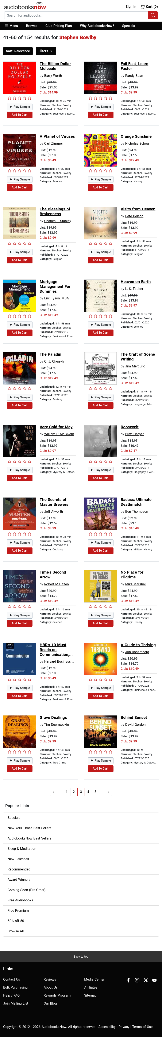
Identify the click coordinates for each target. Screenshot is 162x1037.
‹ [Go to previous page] (60, 792)
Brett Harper (134, 434)
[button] (13, 26)
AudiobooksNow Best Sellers (29, 838)
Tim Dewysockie (56, 725)
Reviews (50, 979)
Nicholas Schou (137, 143)
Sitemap (90, 995)
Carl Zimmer (53, 143)
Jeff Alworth (53, 512)
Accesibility (107, 1027)
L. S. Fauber (134, 289)
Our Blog (50, 1003)
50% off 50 (16, 921)
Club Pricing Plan (59, 26)
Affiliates (90, 987)
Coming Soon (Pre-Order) (27, 890)
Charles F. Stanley (57, 221)
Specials (128, 26)
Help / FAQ (11, 995)
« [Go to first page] (53, 792)
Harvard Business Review (63, 661)
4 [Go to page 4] (88, 792)
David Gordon (135, 725)
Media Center (94, 979)
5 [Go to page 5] (95, 792)
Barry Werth (53, 76)
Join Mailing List (15, 1003)
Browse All (16, 931)
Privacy (124, 1027)
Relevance (18, 51)
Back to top (81, 956)
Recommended (19, 869)
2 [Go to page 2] (74, 792)
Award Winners (19, 880)
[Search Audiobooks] (153, 15)
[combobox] (81, 15)
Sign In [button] (131, 7)
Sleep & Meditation (22, 849)
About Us (51, 987)
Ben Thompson (136, 512)
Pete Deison (134, 216)
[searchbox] (76, 15)
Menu (11, 26)
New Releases (18, 859)
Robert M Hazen (56, 584)
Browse (31, 26)
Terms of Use (142, 1027)
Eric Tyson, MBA (56, 298)
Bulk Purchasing (15, 987)
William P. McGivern (59, 434)
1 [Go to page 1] (67, 792)
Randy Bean (134, 76)
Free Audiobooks (20, 900)
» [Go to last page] (108, 792)
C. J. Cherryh (54, 361)
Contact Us (11, 979)
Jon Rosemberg (137, 652)
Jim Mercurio (135, 366)
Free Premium (18, 911)
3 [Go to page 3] (81, 792)
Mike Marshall (135, 584)
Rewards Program (57, 995)
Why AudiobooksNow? (97, 26)
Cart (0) (149, 6)
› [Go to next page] (102, 792)
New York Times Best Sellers (29, 828)
